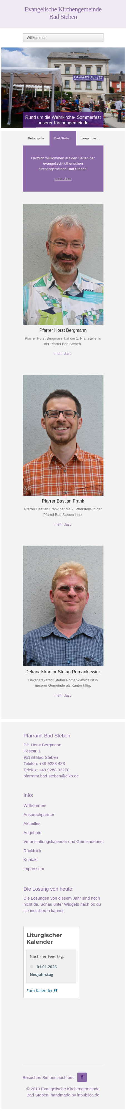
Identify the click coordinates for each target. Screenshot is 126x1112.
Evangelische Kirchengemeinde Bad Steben (63, 13)
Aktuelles (31, 823)
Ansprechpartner (38, 814)
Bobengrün (36, 138)
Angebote (32, 832)
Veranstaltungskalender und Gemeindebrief (63, 841)
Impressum (33, 868)
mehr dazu (63, 179)
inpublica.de (88, 1095)
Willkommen (34, 805)
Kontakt (30, 859)
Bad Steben (62, 138)
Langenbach (90, 138)
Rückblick (32, 850)
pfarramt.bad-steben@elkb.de (51, 776)
